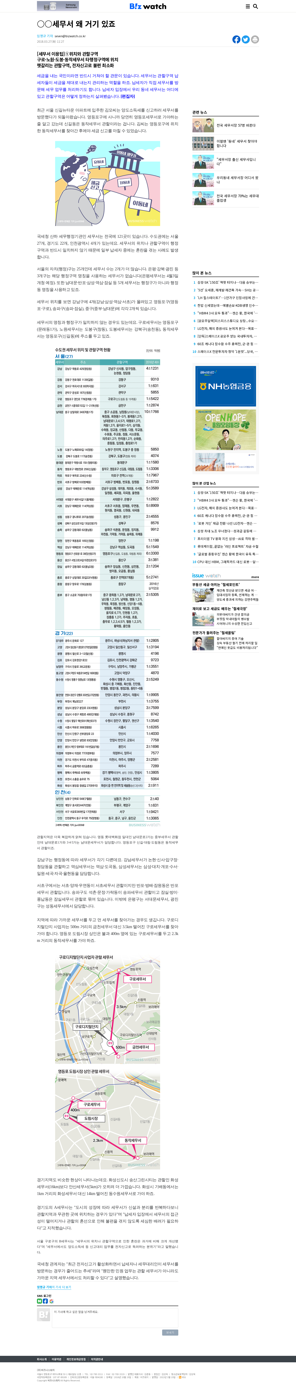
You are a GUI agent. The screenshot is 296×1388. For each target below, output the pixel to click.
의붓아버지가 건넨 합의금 (233, 614)
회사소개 (42, 1359)
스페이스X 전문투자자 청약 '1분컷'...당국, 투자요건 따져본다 (238, 351)
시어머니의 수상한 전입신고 (234, 623)
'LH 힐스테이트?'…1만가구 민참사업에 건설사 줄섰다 (234, 297)
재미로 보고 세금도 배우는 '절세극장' (219, 608)
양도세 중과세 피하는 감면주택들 (238, 599)
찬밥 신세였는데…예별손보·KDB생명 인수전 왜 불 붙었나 (236, 305)
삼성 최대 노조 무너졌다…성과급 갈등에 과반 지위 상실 (235, 530)
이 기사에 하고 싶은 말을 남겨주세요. (115, 1318)
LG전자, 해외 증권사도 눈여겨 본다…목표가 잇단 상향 (234, 328)
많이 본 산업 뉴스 (204, 483)
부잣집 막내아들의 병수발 (233, 619)
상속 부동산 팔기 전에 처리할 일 (237, 643)
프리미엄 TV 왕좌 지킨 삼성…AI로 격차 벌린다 (229, 538)
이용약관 (56, 1359)
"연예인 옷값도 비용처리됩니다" (237, 647)
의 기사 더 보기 (54, 1287)
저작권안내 (97, 1359)
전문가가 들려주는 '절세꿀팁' (214, 632)
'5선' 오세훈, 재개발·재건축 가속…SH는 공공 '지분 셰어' (235, 290)
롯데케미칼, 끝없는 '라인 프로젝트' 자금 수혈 (227, 546)
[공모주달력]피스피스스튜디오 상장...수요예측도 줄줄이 (235, 320)
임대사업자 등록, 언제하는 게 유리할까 (241, 595)
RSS (182, 1377)
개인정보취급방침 (76, 1359)
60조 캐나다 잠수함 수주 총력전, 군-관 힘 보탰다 (230, 343)
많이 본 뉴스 (202, 272)
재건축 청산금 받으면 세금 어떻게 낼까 (241, 590)
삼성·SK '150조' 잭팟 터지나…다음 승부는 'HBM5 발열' (235, 282)
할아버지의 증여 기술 (230, 638)
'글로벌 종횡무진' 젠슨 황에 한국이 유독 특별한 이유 (232, 554)
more (255, 577)
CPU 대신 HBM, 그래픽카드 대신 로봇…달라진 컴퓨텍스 (236, 561)
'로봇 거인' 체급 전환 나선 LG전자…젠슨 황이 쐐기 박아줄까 (238, 523)
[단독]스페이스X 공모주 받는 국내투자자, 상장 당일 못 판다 (237, 336)
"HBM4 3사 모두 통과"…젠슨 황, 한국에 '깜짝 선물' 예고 (236, 313)
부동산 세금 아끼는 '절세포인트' (216, 584)
